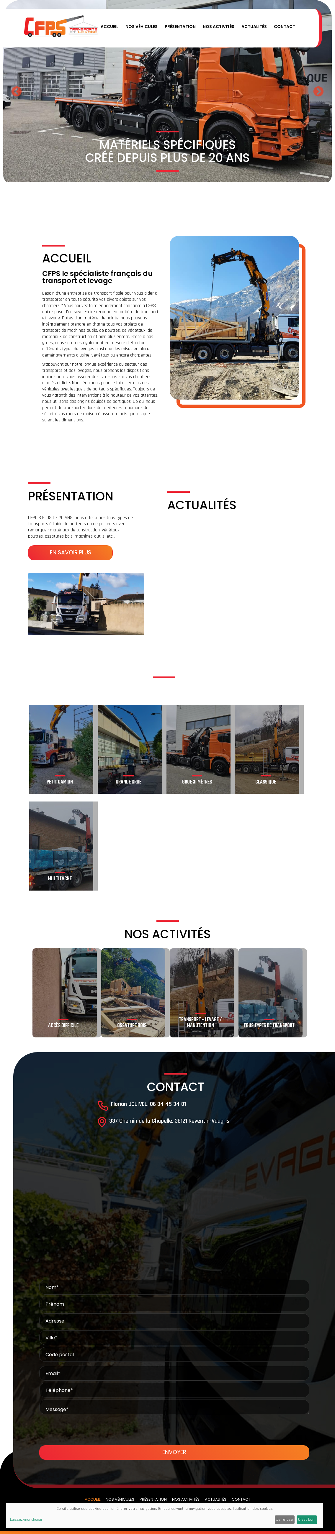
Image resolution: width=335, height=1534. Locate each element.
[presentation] (174, 1427)
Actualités (254, 26)
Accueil (109, 26)
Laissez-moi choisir (26, 1519)
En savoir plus (70, 552)
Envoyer (174, 1452)
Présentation (180, 26)
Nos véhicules (141, 26)
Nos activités (218, 26)
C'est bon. (306, 1519)
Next (318, 92)
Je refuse (284, 1519)
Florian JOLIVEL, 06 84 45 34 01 (148, 1104)
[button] (158, 28)
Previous (16, 92)
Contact (284, 26)
